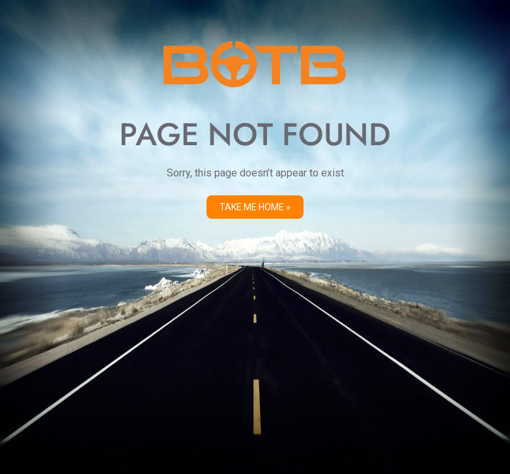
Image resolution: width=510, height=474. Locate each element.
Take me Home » (255, 207)
